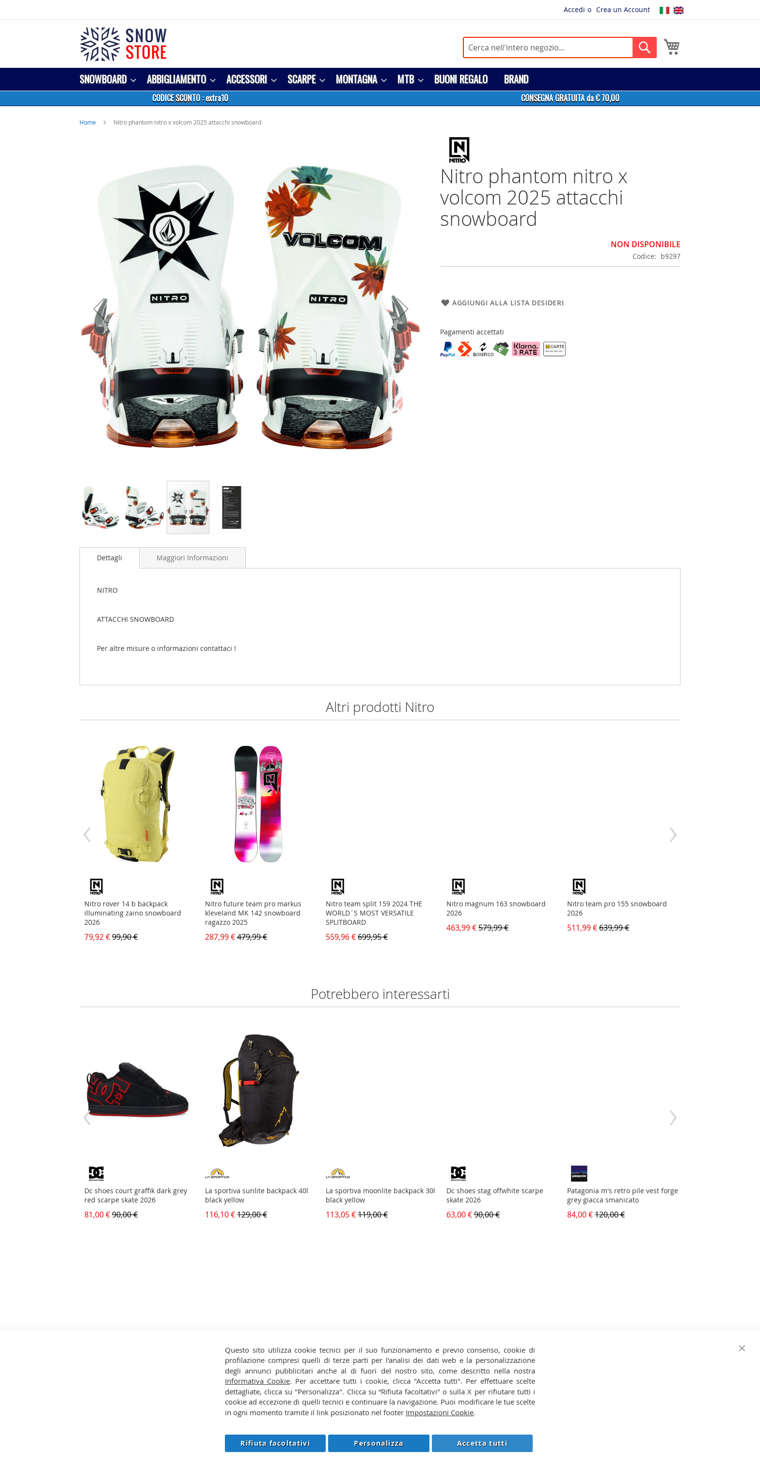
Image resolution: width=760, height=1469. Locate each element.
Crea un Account (623, 9)
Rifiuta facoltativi (275, 1443)
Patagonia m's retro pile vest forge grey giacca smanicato (622, 1195)
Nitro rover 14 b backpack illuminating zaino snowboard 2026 (132, 913)
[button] (98, 308)
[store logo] (123, 44)
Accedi (574, 9)
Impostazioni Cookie (440, 1412)
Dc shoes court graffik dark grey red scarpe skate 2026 (135, 1195)
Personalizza (378, 1443)
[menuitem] (105, 79)
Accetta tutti (482, 1443)
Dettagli (109, 557)
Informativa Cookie (257, 1381)
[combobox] (560, 47)
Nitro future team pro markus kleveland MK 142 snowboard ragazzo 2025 (253, 913)
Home (87, 122)
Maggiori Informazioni (192, 557)
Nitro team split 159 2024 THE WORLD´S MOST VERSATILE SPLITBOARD (374, 913)
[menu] (380, 79)
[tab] (109, 558)
